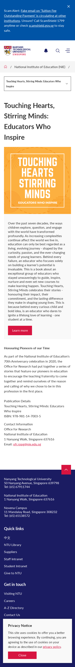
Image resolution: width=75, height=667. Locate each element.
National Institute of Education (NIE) (39, 67)
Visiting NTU (13, 593)
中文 (7, 538)
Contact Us (12, 615)
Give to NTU (13, 573)
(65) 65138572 (19, 515)
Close (22, 655)
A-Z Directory (14, 608)
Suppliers (10, 552)
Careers (9, 601)
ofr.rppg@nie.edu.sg (27, 444)
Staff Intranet (13, 559)
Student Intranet (15, 566)
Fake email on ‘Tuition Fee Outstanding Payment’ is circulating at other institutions (35, 15)
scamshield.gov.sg (41, 25)
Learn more (20, 330)
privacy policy (52, 647)
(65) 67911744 (19, 487)
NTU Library (12, 545)
